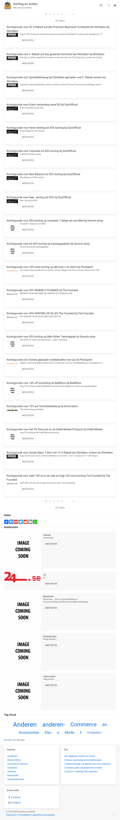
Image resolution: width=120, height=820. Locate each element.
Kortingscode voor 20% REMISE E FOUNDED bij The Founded (42, 290)
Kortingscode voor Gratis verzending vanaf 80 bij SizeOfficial (42, 104)
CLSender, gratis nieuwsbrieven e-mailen (83, 767)
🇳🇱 (115, 5)
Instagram (16, 802)
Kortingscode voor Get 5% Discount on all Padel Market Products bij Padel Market (55, 429)
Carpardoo (12, 767)
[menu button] (101, 5)
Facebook (15, 797)
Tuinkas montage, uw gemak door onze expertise (87, 764)
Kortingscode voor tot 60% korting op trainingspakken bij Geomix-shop (48, 243)
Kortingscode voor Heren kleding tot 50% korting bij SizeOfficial (44, 127)
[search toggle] (109, 5)
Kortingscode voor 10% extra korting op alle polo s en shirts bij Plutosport (50, 267)
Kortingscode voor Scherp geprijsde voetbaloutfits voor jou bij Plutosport (49, 359)
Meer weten (28, 40)
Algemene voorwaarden (43, 815)
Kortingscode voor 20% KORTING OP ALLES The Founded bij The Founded (50, 313)
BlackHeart (48, 596)
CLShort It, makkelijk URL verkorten (81, 771)
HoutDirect (12, 756)
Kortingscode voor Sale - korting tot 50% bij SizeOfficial (39, 197)
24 (44, 575)
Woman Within (14, 760)
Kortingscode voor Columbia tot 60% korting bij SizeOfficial (41, 151)
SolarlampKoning (15, 779)
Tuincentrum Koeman (17, 764)
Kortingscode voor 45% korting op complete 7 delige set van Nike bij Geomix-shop (55, 220)
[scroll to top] (114, 814)
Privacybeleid (24, 815)
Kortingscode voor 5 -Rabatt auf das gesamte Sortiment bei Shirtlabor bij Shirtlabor (55, 54)
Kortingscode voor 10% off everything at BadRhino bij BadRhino (44, 383)
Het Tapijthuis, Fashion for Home (79, 756)
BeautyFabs (12, 775)
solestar (47, 535)
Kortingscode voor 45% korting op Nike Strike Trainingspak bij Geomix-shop (51, 336)
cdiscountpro (49, 676)
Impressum (11, 815)
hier (10, 740)
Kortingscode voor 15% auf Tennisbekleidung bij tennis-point (42, 406)
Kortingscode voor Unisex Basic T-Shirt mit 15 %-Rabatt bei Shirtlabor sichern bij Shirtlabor (60, 452)
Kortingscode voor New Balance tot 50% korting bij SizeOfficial (43, 174)
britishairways (50, 636)
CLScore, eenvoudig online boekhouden (83, 760)
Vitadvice (11, 771)
